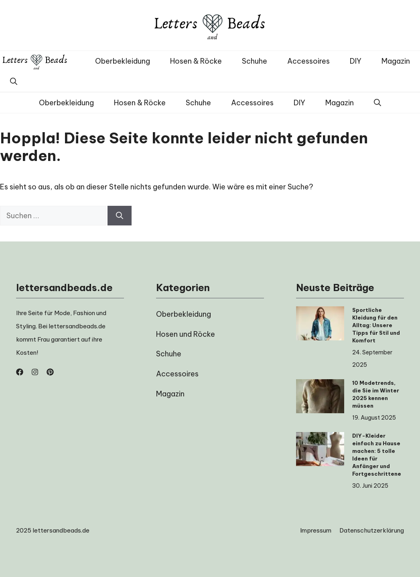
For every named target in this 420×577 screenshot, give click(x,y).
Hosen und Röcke (185, 334)
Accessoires (308, 61)
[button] (13, 81)
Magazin (395, 61)
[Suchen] (120, 215)
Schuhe (254, 61)
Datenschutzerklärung (371, 530)
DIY (355, 61)
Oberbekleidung (122, 61)
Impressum (315, 530)
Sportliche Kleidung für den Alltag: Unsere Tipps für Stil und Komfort (376, 325)
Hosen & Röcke (196, 61)
